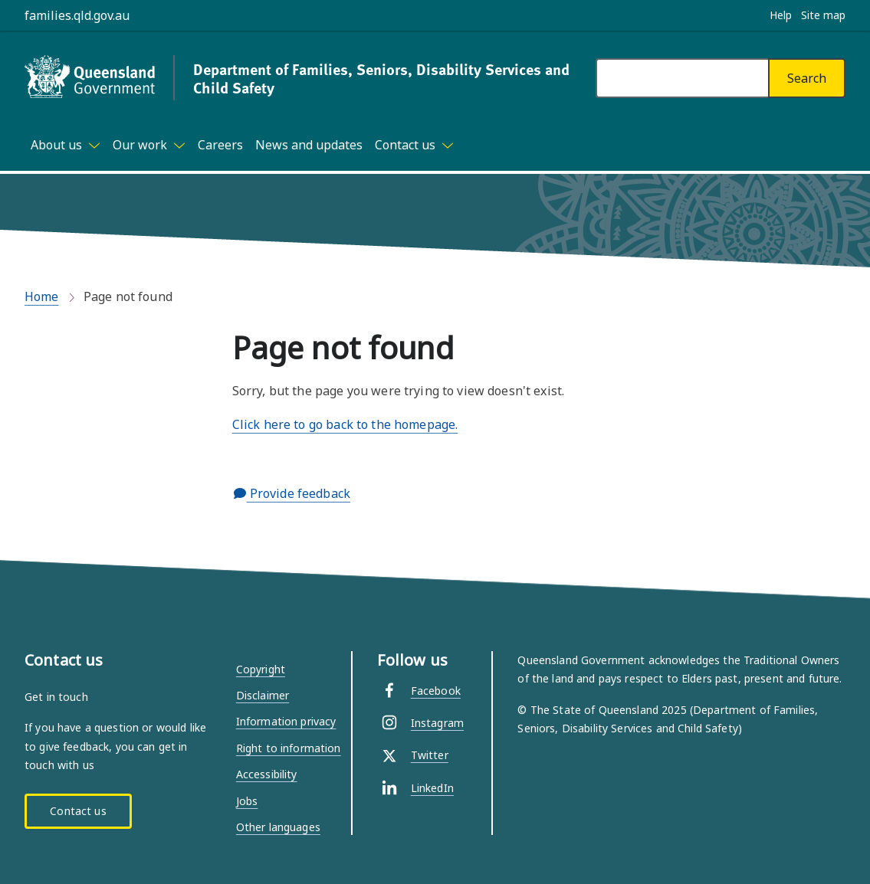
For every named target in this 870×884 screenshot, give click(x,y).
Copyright (260, 669)
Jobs (247, 801)
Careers (220, 144)
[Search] (806, 78)
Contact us (78, 811)
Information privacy (286, 721)
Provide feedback (292, 493)
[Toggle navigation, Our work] (149, 145)
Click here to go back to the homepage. (345, 424)
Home (42, 296)
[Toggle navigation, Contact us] (414, 145)
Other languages (278, 827)
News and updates (309, 144)
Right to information (288, 748)
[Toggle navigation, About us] (66, 145)
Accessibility (266, 774)
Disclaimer (262, 695)
